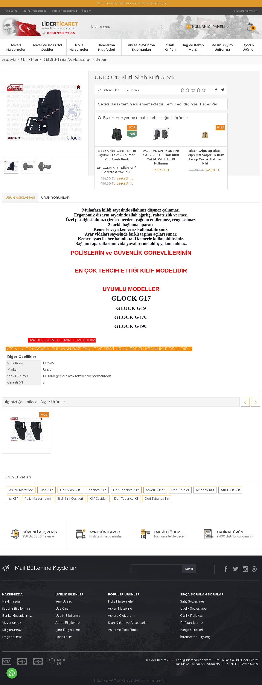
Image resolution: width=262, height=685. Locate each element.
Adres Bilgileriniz (67, 623)
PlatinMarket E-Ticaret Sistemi (118, 680)
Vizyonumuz (11, 623)
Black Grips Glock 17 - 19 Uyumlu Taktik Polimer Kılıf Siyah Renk (116, 155)
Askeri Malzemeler (16, 47)
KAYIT (189, 569)
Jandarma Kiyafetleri (106, 47)
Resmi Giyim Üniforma (222, 47)
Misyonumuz (12, 630)
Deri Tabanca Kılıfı (126, 490)
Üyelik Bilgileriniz (67, 616)
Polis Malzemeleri (79, 47)
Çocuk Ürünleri (249, 47)
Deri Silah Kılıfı (70, 490)
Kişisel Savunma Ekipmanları (141, 47)
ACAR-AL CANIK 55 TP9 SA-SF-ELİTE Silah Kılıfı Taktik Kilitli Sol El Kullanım (161, 157)
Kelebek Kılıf (205, 490)
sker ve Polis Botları (124, 630)
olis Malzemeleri (122, 601)
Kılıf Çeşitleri (98, 499)
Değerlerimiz (12, 637)
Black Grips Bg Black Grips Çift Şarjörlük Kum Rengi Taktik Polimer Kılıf (205, 157)
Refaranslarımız (191, 623)
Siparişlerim (63, 637)
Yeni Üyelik (63, 601)
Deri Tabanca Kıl (126, 499)
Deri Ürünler (180, 490)
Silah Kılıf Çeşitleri (70, 499)
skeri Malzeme (121, 608)
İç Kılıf (13, 499)
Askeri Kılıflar (155, 490)
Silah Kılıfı (46, 490)
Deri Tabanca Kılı (157, 499)
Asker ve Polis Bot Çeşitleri (47, 47)
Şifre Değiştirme (67, 630)
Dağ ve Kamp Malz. (192, 47)
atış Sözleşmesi (193, 601)
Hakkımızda (11, 601)
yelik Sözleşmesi (195, 608)
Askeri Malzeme (21, 490)
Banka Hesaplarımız (17, 616)
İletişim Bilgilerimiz (16, 608)
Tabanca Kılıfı (96, 490)
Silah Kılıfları (170, 47)
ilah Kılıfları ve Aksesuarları (129, 623)
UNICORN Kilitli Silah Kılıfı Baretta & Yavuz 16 (117, 170)
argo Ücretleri (192, 630)
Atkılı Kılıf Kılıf (230, 490)
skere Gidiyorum (122, 616)
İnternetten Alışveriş (195, 637)
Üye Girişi (62, 608)
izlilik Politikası (193, 616)
